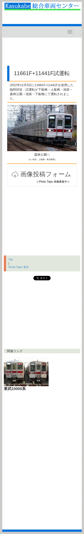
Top (11, 259)
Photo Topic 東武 (19, 267)
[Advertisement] (42, 53)
